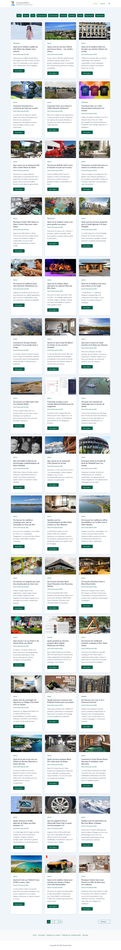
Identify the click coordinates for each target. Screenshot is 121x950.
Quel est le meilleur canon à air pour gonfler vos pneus (60, 223)
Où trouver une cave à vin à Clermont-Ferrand (92, 701)
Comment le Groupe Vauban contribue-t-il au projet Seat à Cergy (25, 344)
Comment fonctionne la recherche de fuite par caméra (25, 107)
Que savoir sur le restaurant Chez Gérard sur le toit (58, 462)
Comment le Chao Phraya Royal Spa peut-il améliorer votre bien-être (94, 761)
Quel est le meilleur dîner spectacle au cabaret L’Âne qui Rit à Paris (59, 285)
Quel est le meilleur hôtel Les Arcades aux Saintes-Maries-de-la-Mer (94, 49)
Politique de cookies (53, 935)
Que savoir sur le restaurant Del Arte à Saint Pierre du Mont (26, 166)
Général (49, 637)
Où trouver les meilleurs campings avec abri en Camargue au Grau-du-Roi (24, 522)
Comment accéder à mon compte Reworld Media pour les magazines (60, 404)
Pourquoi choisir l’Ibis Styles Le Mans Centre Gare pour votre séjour (26, 224)
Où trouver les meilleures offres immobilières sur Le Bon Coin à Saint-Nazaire (94, 522)
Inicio (35, 935)
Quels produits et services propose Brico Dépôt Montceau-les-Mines (58, 643)
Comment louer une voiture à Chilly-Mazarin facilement (59, 107)
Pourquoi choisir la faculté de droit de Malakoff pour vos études (93, 463)
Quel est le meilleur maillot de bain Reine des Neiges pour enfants (25, 49)
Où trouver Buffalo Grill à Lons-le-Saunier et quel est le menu (60, 166)
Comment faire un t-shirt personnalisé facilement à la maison (92, 108)
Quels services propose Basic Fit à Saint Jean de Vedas (59, 760)
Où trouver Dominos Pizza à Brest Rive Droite (93, 582)
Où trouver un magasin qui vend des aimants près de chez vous (26, 582)
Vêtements (16, 43)
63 (60, 922)
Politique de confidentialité (71, 935)
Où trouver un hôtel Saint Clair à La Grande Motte (25, 403)
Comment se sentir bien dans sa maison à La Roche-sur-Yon (94, 166)
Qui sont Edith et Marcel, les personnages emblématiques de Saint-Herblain (26, 463)
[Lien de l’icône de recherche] (109, 3)
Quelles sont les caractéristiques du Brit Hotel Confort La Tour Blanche (59, 522)
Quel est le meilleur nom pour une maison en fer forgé (93, 284)
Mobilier (84, 696)
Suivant (104, 922)
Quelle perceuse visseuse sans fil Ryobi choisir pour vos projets (60, 701)
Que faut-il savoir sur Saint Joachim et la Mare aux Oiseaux (94, 343)
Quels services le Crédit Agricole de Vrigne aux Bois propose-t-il (24, 823)
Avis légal (41, 935)
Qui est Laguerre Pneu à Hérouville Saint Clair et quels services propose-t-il (59, 823)
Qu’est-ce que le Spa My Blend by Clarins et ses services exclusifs (60, 344)
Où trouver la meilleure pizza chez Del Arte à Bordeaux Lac (25, 284)
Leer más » (19, 71)
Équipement (51, 218)
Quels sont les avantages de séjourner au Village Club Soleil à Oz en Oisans (26, 702)
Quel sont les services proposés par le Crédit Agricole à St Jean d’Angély (94, 224)
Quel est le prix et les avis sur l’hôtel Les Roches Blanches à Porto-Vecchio (25, 761)
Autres (49, 43)
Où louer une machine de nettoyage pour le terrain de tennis (92, 404)
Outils (49, 696)
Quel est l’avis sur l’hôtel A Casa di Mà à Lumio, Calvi (26, 881)
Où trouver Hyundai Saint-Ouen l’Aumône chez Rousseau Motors (60, 583)
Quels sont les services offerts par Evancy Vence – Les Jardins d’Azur (60, 49)
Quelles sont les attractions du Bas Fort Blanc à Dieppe (93, 822)
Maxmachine (22, 3)
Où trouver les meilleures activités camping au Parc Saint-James (94, 643)
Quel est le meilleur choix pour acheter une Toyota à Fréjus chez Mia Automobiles (60, 882)
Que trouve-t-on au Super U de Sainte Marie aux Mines (26, 642)
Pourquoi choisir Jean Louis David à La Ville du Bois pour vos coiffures (93, 882)
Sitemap (85, 935)
